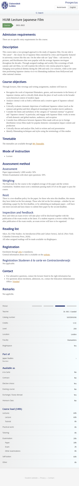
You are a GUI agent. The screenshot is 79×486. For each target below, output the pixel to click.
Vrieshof (16, 281)
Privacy (43, 478)
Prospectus (71, 2)
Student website (31, 478)
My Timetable (38, 144)
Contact (51, 478)
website (47, 255)
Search (40, 13)
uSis (20, 252)
